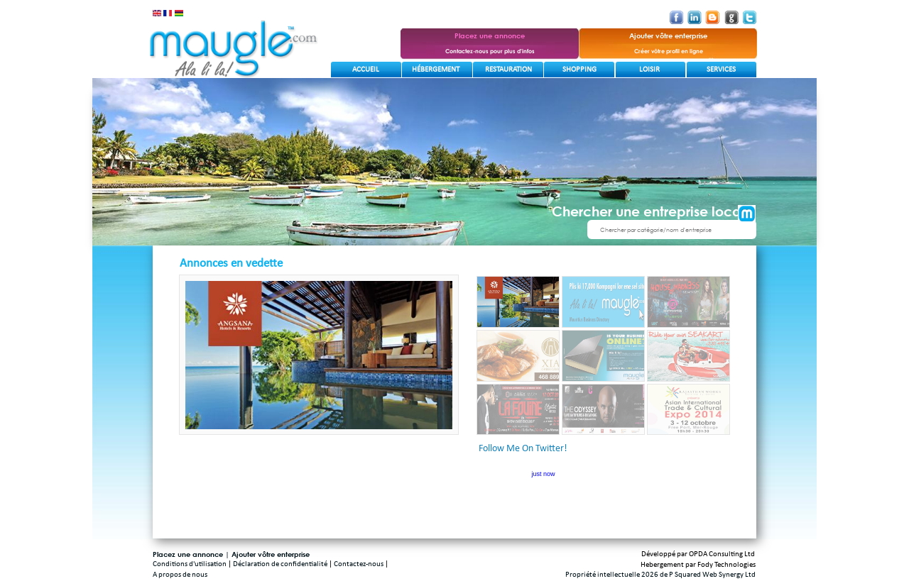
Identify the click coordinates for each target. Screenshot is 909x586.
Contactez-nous (358, 564)
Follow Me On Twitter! (523, 448)
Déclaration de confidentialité (280, 564)
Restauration (508, 70)
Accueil (365, 70)
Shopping (579, 70)
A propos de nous (180, 575)
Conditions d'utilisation (190, 564)
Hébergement (435, 70)
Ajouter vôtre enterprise (271, 554)
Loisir (649, 70)
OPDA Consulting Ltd (722, 554)
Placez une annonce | (192, 554)
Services (721, 70)
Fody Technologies (726, 565)
